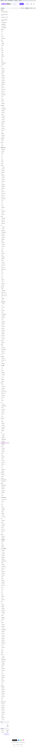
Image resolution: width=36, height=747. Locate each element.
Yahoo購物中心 (6, 4)
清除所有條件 (6, 734)
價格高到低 (31, 8)
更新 (24, 743)
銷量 (34, 8)
